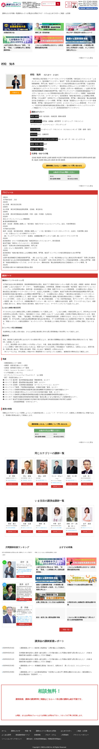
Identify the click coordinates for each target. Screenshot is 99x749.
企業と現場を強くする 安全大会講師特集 (50, 600)
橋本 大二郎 (72, 474)
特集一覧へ (66, 627)
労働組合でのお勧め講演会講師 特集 (79, 582)
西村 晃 (42, 521)
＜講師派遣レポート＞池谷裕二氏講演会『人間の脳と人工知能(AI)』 (42, 646)
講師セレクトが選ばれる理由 (38, 12)
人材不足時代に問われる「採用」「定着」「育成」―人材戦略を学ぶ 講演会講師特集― (17, 45)
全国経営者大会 (9, 30)
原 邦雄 (24, 605)
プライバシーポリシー (81, 733)
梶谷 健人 (12, 521)
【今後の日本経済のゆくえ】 (12, 478)
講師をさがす (7, 12)
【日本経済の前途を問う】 (72, 528)
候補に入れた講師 (69, 4)
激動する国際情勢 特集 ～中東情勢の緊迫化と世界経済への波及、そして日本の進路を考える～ (80, 45)
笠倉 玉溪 (27, 521)
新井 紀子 (24, 582)
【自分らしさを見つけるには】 (28, 525)
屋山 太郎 (42, 474)
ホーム (4, 729)
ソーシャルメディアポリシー (12, 737)
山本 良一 (87, 474)
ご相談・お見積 (89, 12)
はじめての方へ (73, 12)
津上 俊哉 (27, 474)
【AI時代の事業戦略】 (11, 525)
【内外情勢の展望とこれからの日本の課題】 (45, 478)
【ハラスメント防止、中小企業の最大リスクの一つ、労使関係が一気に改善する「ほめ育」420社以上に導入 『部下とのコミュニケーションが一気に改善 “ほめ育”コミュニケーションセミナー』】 (24, 619)
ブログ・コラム (58, 12)
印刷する (15, 90)
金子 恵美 (87, 521)
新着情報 (37, 733)
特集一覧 (20, 12)
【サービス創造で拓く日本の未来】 (44, 525)
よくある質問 (6, 733)
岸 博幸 (12, 474)
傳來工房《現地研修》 (43, 30)
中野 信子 (57, 521)
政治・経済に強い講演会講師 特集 (48, 615)
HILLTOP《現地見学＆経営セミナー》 (79, 30)
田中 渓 (24, 560)
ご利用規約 (65, 733)
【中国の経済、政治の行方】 (27, 478)
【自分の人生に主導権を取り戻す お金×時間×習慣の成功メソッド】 (24, 569)
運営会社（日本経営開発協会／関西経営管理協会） (44, 737)
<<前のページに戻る (86, 56)
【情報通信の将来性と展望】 (57, 480)
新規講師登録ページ (23, 733)
